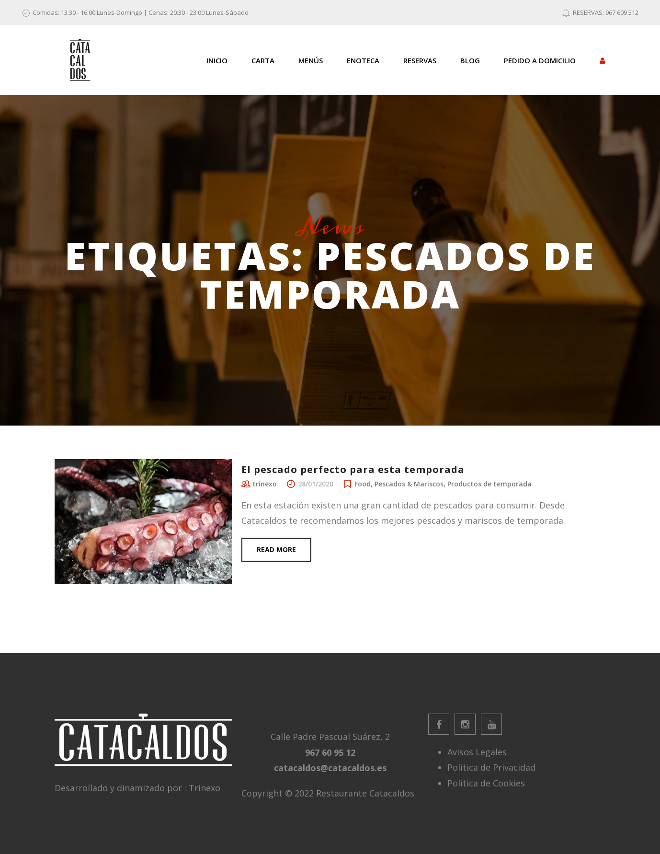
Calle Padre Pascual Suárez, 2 (330, 736)
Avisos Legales (477, 752)
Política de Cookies (486, 783)
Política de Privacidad (491, 767)
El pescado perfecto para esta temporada (353, 469)
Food (362, 483)
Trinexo (204, 788)
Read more (276, 549)
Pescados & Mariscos (409, 483)
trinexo (264, 483)
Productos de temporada (489, 483)
